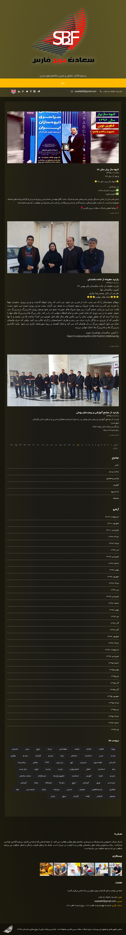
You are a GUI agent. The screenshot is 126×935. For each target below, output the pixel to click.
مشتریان (15, 749)
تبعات (36, 782)
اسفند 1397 (113, 563)
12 (73, 445)
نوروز (98, 782)
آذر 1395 (114, 683)
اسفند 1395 (113, 663)
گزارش (75, 796)
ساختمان (74, 755)
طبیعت (76, 749)
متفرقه (116, 498)
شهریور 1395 (113, 696)
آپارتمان (86, 782)
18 (47, 445)
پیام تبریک (22, 762)
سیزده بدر (111, 782)
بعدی (115, 448)
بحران (53, 796)
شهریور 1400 (113, 523)
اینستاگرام (42, 775)
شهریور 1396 (113, 636)
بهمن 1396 (114, 609)
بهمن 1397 (114, 569)
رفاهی (35, 762)
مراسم (48, 769)
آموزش (116, 485)
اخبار (117, 465)
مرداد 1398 (114, 543)
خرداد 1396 (113, 643)
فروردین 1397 (112, 596)
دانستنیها (115, 491)
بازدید (113, 755)
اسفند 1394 (113, 722)
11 (78, 445)
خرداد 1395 (113, 716)
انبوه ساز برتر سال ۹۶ (108, 169)
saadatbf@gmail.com (85, 91)
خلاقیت (101, 749)
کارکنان (38, 755)
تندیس (69, 789)
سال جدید (23, 769)
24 (20, 445)
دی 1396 (115, 616)
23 (24, 445)
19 (42, 445)
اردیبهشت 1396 (112, 649)
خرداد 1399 (113, 536)
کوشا (87, 796)
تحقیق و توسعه (58, 775)
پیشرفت (56, 789)
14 (64, 445)
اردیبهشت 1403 (112, 516)
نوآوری (13, 755)
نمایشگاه (48, 782)
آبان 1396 (114, 629)
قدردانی (112, 762)
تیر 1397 (115, 589)
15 (60, 445)
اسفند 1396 (113, 603)
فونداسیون (98, 762)
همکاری (112, 789)
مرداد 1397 (114, 583)
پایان (27, 749)
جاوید (36, 769)
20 (38, 445)
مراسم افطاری (97, 789)
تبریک (49, 749)
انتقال (88, 769)
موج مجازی (34, 929)
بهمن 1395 (114, 669)
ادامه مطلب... (113, 213)
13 (69, 445)
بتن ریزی (59, 762)
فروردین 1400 (112, 530)
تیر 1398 (115, 549)
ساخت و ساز (114, 471)
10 (82, 445)
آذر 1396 (114, 623)
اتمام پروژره (74, 769)
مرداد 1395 (114, 702)
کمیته (101, 775)
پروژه (113, 749)
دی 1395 (115, 676)
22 (29, 445)
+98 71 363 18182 (112, 91)
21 (33, 445)
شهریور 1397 (113, 576)
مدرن (101, 755)
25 (16, 445)
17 (51, 445)
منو (63, 83)
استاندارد (88, 755)
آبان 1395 (114, 689)
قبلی (115, 445)
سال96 (62, 782)
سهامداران (63, 749)
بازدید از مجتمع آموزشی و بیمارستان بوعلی (97, 412)
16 (55, 445)
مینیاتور (112, 796)
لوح (71, 762)
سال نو (50, 755)
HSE (47, 762)
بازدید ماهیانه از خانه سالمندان (103, 279)
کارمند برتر (30, 789)
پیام (62, 755)
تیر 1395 (115, 709)
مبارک (44, 789)
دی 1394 (115, 729)
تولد (17, 789)
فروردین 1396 (112, 656)
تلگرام (89, 749)
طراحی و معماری (112, 478)
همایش (82, 789)
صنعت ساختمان (25, 775)
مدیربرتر (83, 762)
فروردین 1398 (112, 556)
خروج (38, 749)
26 (11, 445)
